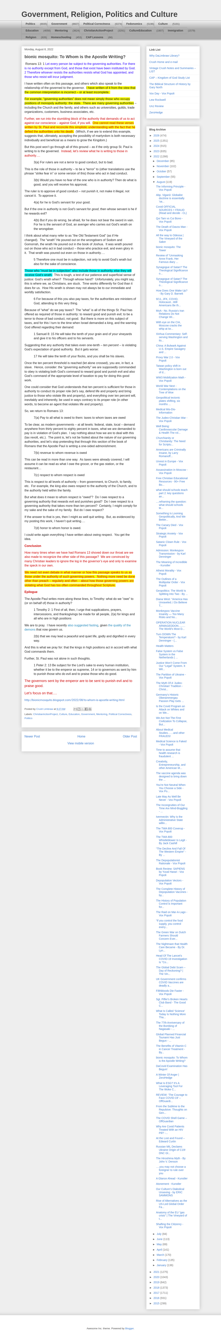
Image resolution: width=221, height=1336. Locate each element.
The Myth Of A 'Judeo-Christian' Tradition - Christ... (169, 686)
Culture (163, 23)
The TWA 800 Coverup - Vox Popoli (170, 830)
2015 (156, 1303)
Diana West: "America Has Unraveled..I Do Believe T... (172, 602)
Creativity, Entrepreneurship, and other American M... (170, 765)
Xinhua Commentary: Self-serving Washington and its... (172, 337)
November (163, 166)
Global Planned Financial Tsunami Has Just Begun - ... (171, 1037)
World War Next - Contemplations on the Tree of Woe (171, 389)
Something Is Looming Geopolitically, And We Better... (170, 516)
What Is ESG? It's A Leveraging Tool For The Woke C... (169, 1086)
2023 (156, 151)
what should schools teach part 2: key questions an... (171, 493)
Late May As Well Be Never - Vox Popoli (168, 798)
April (160, 1249)
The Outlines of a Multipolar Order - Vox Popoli (170, 582)
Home (81, 736)
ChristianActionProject (98, 30)
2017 (156, 1292)
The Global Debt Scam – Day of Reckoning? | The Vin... (170, 970)
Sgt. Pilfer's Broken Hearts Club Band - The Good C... (171, 1002)
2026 (156, 135)
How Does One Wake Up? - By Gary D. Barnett (171, 292)
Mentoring (61, 30)
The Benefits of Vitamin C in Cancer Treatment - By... (171, 1049)
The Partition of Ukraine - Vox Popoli (171, 676)
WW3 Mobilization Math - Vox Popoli (171, 379)
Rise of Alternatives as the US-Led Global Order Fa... (171, 1204)
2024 (156, 145)
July (159, 1233)
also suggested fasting (83, 625)
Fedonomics (134, 23)
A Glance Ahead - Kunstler (171, 1178)
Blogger (129, 1328)
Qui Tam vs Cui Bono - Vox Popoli (169, 220)
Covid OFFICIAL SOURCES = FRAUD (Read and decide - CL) (171, 210)
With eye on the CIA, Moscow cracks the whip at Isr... (169, 325)
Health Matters (164, 645)
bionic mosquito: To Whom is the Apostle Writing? (171, 1059)
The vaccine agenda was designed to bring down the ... (171, 776)
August (161, 181)
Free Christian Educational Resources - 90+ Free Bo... (172, 481)
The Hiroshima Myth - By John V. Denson (170, 1160)
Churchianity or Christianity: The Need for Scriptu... (170, 441)
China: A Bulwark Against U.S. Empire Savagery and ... (171, 349)
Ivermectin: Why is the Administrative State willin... (169, 820)
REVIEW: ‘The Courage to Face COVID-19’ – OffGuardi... (171, 1098)
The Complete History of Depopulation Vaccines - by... (172, 892)
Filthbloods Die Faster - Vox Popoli (170, 992)
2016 (156, 1298)
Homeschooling (61, 37)
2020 (156, 1277)
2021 (156, 1271)
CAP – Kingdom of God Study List (169, 77)
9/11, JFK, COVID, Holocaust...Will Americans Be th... (168, 302)
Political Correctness (96, 23)
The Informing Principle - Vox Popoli (170, 188)
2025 (156, 140)
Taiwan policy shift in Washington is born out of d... (171, 369)
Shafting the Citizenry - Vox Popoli (169, 1226)
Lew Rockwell (157, 99)
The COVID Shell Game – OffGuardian (171, 1119)
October (162, 171)
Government (59, 23)
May (159, 1244)
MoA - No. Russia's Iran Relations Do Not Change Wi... (170, 314)
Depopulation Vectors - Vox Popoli (169, 882)
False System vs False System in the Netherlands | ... (169, 654)
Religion (31, 37)
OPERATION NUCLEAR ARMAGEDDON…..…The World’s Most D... (170, 626)
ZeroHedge (156, 112)
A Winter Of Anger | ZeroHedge (167, 1076)
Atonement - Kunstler (168, 1183)
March (161, 1254)
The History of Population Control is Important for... (171, 904)
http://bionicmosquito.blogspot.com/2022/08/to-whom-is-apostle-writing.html (75, 700)
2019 (156, 1282)
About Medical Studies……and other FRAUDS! (170, 733)
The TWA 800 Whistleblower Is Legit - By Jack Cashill (171, 840)
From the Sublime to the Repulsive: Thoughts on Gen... (171, 1109)
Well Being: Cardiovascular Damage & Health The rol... (172, 429)
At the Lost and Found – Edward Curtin (170, 1140)
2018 (156, 1287)
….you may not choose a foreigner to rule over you (171, 1170)
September (164, 176)
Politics (30, 23)
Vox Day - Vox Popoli (162, 93)
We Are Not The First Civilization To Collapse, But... (171, 721)
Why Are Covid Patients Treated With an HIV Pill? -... (170, 1130)
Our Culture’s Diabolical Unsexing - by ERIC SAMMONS (170, 1192)
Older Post (130, 736)
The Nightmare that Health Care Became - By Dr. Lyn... (171, 947)
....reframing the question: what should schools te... (171, 505)
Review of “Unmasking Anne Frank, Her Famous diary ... (169, 258)
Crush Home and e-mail (163, 62)
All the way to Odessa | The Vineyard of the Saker (169, 238)
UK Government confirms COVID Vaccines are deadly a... (171, 982)
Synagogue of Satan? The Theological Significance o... (172, 270)
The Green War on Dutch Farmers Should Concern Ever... (171, 935)
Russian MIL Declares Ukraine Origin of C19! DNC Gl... (170, 1150)
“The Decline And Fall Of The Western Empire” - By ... (171, 852)
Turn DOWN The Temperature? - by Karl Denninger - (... (171, 637)
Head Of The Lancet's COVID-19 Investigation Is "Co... (171, 959)
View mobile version (80, 743)
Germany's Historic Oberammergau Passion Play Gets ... (170, 698)
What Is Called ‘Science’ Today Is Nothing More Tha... (171, 1014)
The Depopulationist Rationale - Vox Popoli (170, 862)
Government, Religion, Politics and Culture (100, 14)
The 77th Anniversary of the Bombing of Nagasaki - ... (170, 1026)
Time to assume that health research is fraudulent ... (168, 753)
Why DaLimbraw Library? (164, 55)
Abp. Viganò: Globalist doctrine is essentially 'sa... (170, 198)
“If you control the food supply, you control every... (169, 924)
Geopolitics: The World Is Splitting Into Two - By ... (172, 592)
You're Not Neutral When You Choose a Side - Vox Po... (170, 788)
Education (32, 30)
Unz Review (156, 106)
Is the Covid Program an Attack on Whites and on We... (170, 709)
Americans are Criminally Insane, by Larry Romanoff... (171, 453)
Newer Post (32, 736)
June (160, 1239)
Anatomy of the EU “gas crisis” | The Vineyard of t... (171, 1215)
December (163, 161)
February (162, 1260)
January (162, 1265)
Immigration (175, 30)
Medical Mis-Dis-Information (166, 411)
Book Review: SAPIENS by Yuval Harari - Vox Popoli (170, 872)
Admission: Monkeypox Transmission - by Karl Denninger (170, 553)
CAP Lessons (94, 37)
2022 (156, 156)
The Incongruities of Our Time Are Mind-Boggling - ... (171, 808)
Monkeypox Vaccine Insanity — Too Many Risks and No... (170, 614)
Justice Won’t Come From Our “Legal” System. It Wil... (171, 666)
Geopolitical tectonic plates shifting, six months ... (168, 401)
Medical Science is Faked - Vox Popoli (171, 743)
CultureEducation (140, 30)
